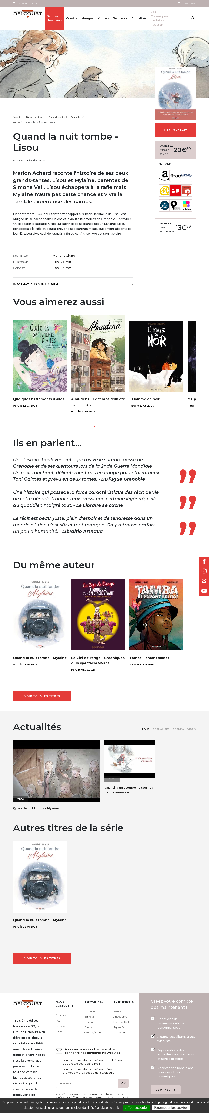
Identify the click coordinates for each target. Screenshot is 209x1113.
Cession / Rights (93, 1032)
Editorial (89, 1016)
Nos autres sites (27, 3)
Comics (71, 18)
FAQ (58, 1020)
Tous (145, 729)
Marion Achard (64, 255)
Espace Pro (188, 3)
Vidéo (191, 729)
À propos (61, 1015)
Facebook (204, 561)
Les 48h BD (120, 1032)
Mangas (87, 18)
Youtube (204, 591)
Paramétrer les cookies (171, 1107)
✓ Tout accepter (136, 1107)
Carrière (60, 1026)
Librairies (89, 1021)
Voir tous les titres (42, 696)
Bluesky (204, 581)
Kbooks (103, 18)
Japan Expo (120, 1027)
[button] (95, 426)
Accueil (16, 117)
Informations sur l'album (73, 284)
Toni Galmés (62, 262)
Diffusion (89, 1011)
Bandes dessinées (54, 18)
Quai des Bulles (122, 1021)
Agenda (178, 729)
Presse (88, 1027)
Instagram (204, 571)
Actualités (161, 729)
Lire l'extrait (175, 130)
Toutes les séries (57, 117)
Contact (60, 1031)
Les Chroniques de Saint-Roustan (159, 18)
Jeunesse (120, 18)
